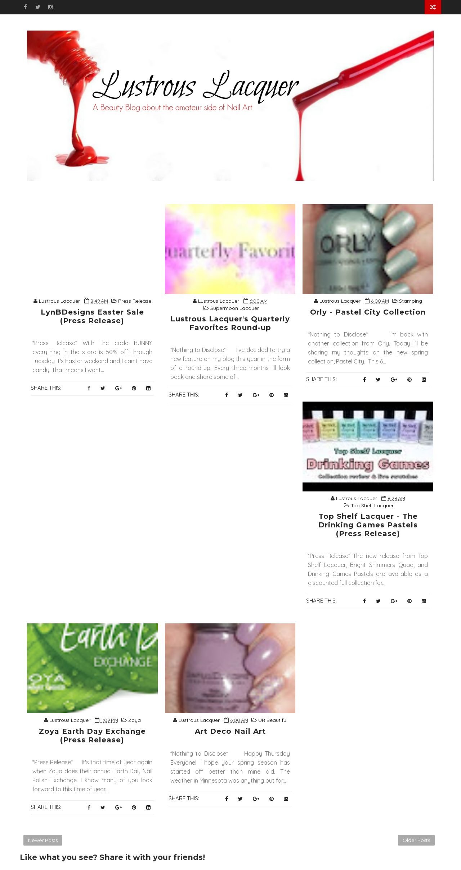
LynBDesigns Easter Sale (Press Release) (92, 316)
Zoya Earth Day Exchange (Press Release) (92, 735)
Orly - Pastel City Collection (368, 312)
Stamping (410, 301)
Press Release (134, 301)
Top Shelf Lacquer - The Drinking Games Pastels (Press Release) (368, 525)
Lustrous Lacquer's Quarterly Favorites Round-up (230, 323)
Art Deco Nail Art (230, 731)
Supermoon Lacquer (234, 308)
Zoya (134, 720)
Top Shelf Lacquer (372, 505)
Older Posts (416, 840)
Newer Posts (43, 840)
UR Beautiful (272, 720)
